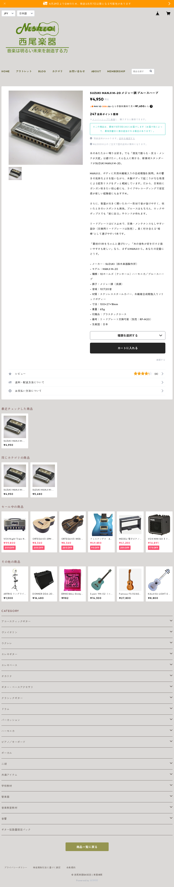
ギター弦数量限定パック (16, 829)
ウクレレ (6, 643)
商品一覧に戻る (87, 847)
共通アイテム (9, 774)
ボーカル (6, 753)
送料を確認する (127, 138)
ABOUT (96, 71)
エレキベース (9, 665)
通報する (160, 360)
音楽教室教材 (9, 807)
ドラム (5, 709)
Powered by (87, 880)
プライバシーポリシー (15, 867)
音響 (4, 818)
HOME (5, 71)
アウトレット (24, 71)
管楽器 (5, 796)
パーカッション (10, 720)
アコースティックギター (16, 621)
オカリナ (6, 676)
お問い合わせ (77, 71)
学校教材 (6, 785)
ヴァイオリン (9, 632)
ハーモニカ (8, 731)
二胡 (4, 764)
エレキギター (9, 654)
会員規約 (71, 867)
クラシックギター (12, 698)
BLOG (42, 71)
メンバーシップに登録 (103, 119)
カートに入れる (128, 348)
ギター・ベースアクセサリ (17, 687)
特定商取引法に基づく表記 (47, 867)
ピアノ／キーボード (13, 742)
